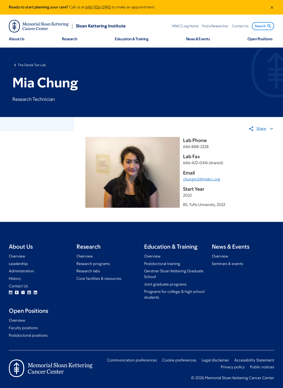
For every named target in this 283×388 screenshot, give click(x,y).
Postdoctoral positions (28, 335)
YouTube (29, 292)
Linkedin (35, 292)
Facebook (17, 292)
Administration (21, 271)
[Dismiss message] (272, 7)
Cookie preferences (179, 360)
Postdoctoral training (162, 263)
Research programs (93, 263)
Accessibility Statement (254, 360)
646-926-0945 (98, 7)
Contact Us (18, 286)
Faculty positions (23, 328)
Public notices (262, 367)
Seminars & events (227, 263)
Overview (17, 256)
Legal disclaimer (215, 360)
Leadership (18, 263)
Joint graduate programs (165, 284)
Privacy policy (233, 367)
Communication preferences (132, 360)
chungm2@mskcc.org (201, 179)
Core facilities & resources (98, 278)
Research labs (88, 271)
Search (263, 26)
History (15, 278)
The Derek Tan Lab (32, 65)
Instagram (10, 292)
